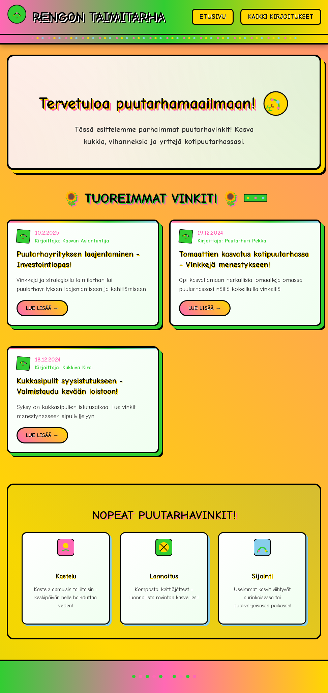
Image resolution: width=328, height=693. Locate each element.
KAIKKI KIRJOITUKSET (281, 17)
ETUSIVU (213, 17)
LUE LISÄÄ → (42, 308)
